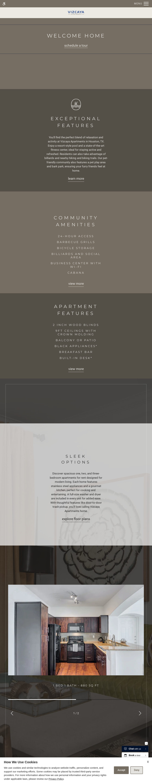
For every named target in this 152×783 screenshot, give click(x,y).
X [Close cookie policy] (148, 761)
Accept (121, 770)
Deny (136, 770)
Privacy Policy (55, 778)
